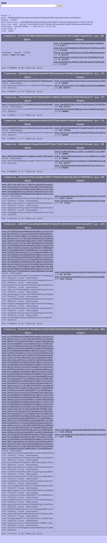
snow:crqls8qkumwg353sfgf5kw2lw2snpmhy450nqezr (79, 46)
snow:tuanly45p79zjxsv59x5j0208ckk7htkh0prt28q (27, 412)
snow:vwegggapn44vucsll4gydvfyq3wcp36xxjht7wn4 (27, 195)
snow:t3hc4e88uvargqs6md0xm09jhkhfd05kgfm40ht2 (80, 433)
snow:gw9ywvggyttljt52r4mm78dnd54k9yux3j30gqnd (27, 242)
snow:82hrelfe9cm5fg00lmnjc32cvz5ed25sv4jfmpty (80, 112)
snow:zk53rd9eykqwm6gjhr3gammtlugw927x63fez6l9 (80, 131)
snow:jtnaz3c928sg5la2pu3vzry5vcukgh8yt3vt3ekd (80, 159)
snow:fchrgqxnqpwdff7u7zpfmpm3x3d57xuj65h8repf (27, 347)
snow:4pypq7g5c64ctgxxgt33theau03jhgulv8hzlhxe (27, 190)
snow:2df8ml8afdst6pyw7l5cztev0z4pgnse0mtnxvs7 (27, 256)
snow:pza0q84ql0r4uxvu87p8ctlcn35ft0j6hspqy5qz (27, 410)
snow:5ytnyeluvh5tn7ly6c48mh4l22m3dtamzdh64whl (80, 89)
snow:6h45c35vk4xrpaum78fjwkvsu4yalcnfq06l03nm (27, 391)
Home (4, 2)
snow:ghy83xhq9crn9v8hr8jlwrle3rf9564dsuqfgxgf (79, 60)
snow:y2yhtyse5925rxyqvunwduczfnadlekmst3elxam (80, 164)
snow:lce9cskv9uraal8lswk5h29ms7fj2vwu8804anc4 (27, 393)
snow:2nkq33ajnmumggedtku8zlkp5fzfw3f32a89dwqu (27, 244)
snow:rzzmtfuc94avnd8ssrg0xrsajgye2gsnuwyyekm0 (27, 361)
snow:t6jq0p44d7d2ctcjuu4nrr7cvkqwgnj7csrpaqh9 (80, 155)
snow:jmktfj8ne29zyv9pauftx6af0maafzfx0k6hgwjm (27, 251)
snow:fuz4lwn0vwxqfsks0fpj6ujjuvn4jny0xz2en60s (80, 280)
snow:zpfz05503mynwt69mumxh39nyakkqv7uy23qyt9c (27, 192)
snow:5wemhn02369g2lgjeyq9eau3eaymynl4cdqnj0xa (80, 108)
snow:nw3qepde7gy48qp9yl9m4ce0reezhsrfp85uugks (79, 65)
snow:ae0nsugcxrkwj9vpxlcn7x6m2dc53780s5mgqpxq (27, 84)
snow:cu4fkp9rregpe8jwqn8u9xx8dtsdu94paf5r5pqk (80, 204)
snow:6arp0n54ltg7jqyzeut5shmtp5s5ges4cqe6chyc (27, 237)
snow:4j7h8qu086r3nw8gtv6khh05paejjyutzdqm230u (27, 253)
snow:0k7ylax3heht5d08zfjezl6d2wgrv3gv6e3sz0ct (27, 239)
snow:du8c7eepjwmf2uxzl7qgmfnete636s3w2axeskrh (27, 188)
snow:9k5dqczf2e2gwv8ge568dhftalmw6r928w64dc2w (28, 344)
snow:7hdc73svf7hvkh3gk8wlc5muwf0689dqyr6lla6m (27, 270)
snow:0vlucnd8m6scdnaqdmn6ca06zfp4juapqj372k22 (27, 354)
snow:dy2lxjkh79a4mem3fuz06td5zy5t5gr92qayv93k (79, 51)
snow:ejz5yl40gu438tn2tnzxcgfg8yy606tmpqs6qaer (79, 56)
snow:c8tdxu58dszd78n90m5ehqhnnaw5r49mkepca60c (27, 438)
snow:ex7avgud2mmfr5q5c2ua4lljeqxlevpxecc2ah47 (80, 84)
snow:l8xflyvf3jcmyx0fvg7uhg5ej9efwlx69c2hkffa (80, 136)
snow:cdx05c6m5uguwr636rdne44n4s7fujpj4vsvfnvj (80, 169)
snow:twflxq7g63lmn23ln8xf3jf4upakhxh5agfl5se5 (27, 349)
